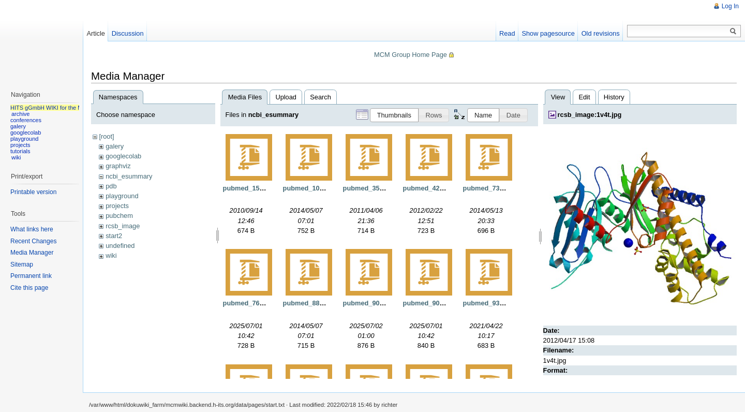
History (614, 97)
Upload (285, 97)
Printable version (33, 192)
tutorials (20, 151)
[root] (106, 136)
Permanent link (31, 275)
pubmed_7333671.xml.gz (502, 188)
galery (115, 146)
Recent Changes (33, 241)
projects (117, 206)
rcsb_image (123, 226)
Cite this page (29, 287)
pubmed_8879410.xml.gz (322, 303)
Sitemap (21, 264)
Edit (584, 97)
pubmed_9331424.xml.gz (502, 303)
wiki (111, 255)
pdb (111, 186)
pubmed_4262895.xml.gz (442, 188)
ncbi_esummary (129, 176)
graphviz (118, 166)
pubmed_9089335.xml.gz (442, 303)
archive (20, 114)
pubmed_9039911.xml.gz (382, 303)
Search (320, 97)
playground (122, 196)
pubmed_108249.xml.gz (320, 188)
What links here (31, 229)
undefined (120, 245)
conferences (25, 120)
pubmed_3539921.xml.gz (382, 188)
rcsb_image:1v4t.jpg (590, 115)
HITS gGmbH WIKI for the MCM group (59, 108)
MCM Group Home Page (410, 54)
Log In (730, 6)
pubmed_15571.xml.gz (258, 188)
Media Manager (31, 252)
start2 (114, 236)
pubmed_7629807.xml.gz (262, 303)
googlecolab (123, 156)
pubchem (119, 215)
